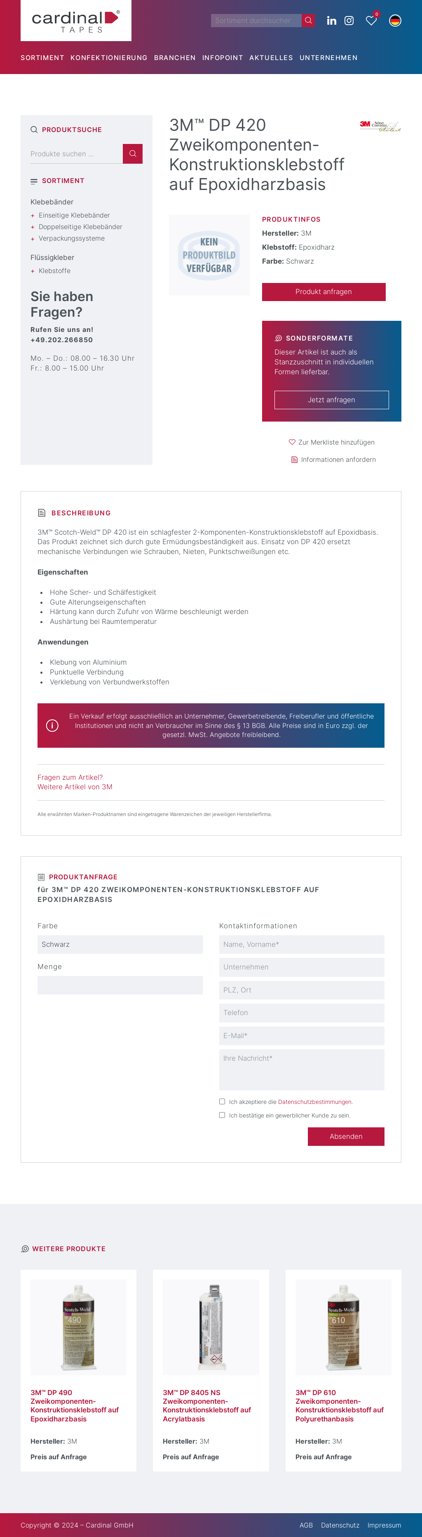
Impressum (384, 1525)
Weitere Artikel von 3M (75, 787)
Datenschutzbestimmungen (315, 1101)
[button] (395, 20)
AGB (306, 1525)
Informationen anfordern (338, 459)
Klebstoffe (54, 271)
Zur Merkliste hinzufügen (336, 442)
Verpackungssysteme (72, 238)
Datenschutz (340, 1525)
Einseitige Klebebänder (74, 215)
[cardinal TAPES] (76, 20)
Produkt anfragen (323, 291)
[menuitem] (45, 57)
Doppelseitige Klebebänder (80, 227)
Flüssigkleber (52, 257)
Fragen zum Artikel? (70, 777)
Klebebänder (51, 202)
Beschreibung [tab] (80, 513)
